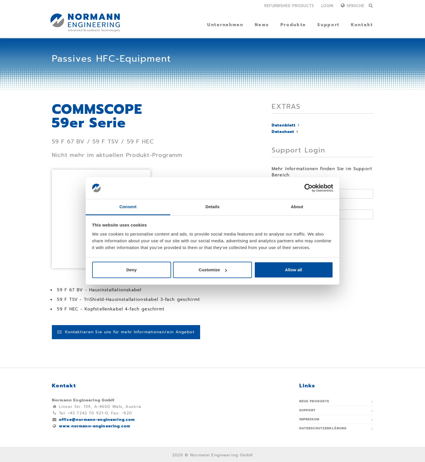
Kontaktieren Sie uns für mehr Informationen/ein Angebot (125, 332)
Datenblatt (284, 125)
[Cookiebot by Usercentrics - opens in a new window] (308, 188)
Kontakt (362, 25)
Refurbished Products (289, 5)
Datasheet (283, 132)
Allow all (293, 269)
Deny (131, 269)
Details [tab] (212, 206)
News (262, 25)
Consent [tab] (128, 206)
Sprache (355, 5)
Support (328, 25)
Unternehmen (225, 25)
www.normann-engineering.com (94, 426)
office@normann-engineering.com (97, 420)
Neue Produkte (314, 401)
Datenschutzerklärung (323, 428)
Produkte (293, 25)
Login (327, 5)
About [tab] (297, 206)
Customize (213, 269)
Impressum (309, 419)
